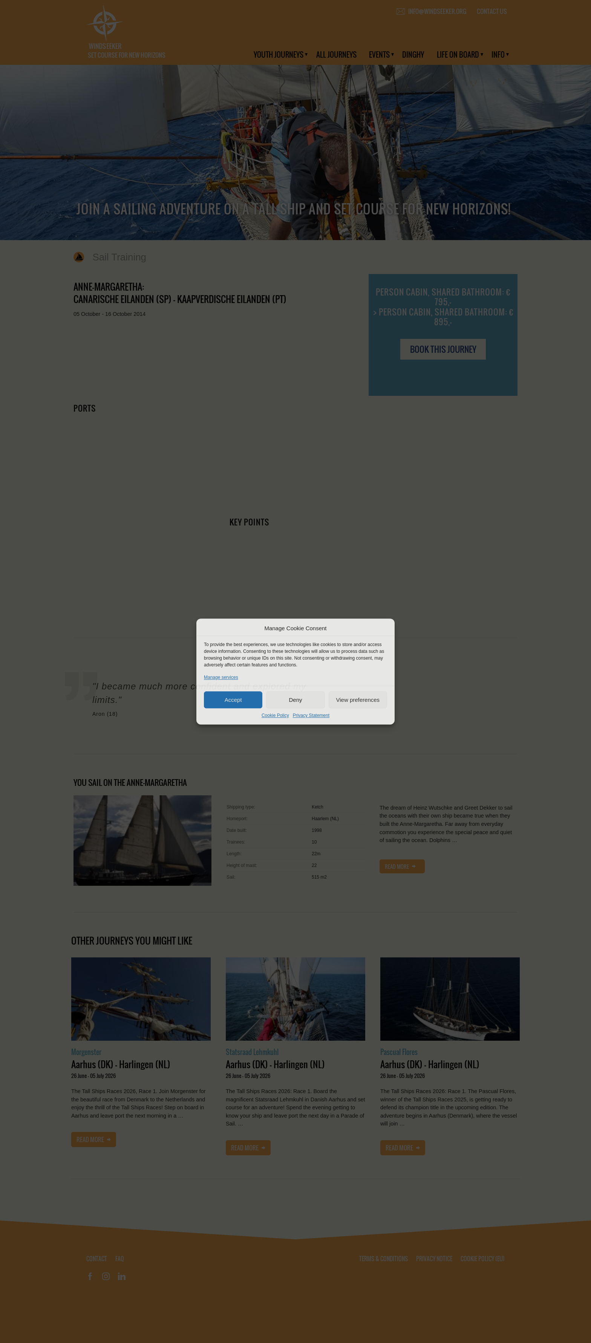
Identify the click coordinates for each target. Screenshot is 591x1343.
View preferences (358, 700)
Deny (295, 700)
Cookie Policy (275, 715)
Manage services (221, 677)
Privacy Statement (311, 715)
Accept (233, 700)
